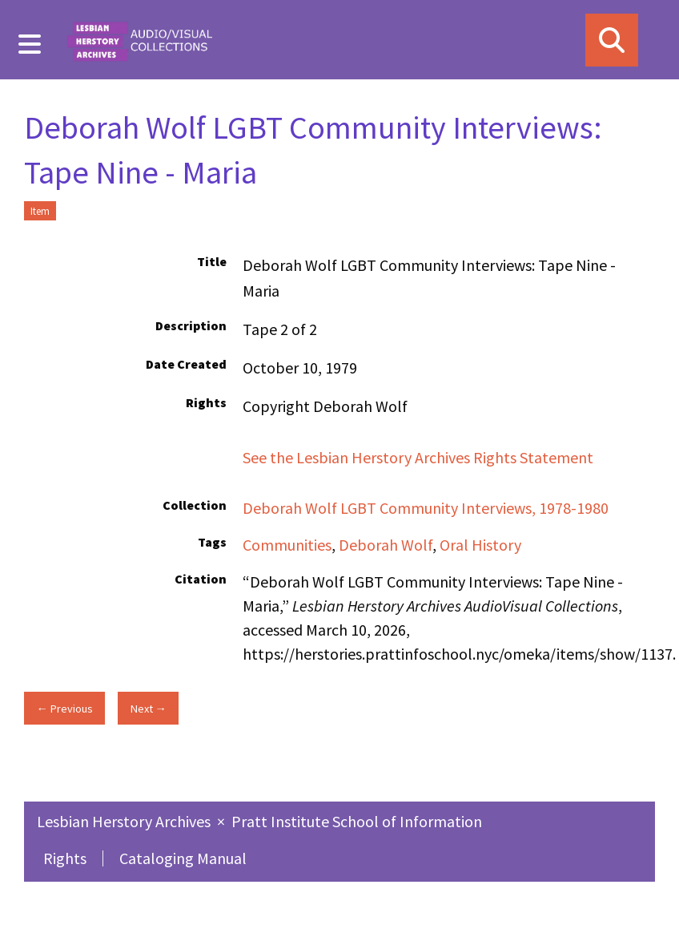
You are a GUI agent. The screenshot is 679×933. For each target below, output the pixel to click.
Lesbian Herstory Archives (125, 821)
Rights (64, 858)
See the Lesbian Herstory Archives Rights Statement (420, 457)
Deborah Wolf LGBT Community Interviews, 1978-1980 (426, 508)
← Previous (64, 708)
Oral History (480, 545)
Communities (287, 545)
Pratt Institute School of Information (356, 821)
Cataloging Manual (183, 858)
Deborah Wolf (385, 545)
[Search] (611, 40)
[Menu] (30, 44)
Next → (149, 708)
